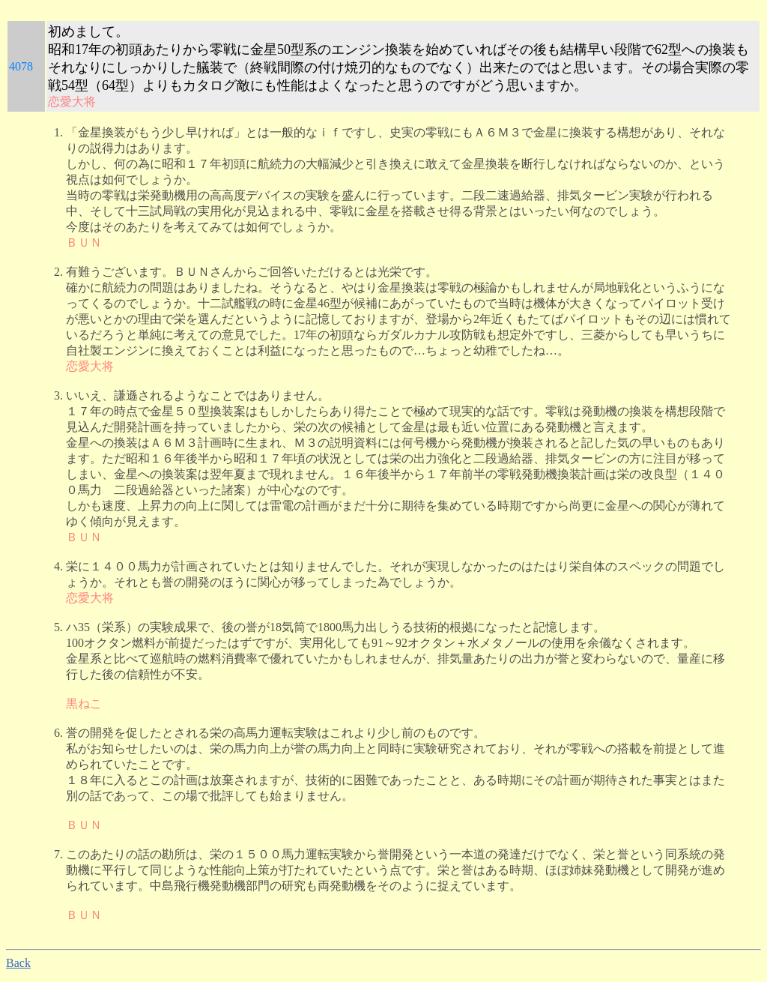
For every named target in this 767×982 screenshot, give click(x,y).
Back (18, 963)
